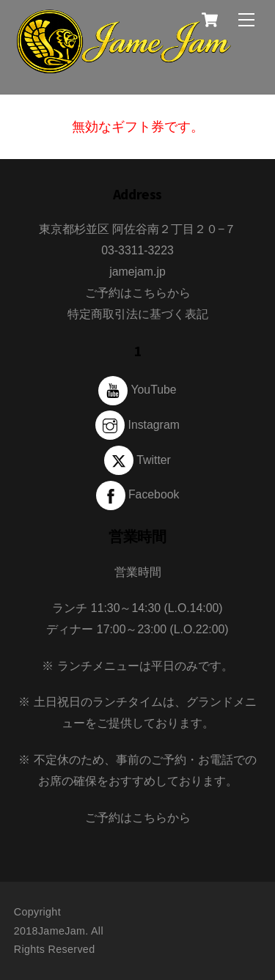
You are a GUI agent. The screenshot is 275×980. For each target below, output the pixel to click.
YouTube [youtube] (137, 389)
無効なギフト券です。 (138, 126)
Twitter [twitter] (137, 460)
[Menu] (246, 19)
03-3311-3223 (137, 250)
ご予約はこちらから (138, 293)
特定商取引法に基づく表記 (137, 314)
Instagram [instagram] (137, 425)
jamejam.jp (137, 271)
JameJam (61, 931)
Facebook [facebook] (138, 494)
